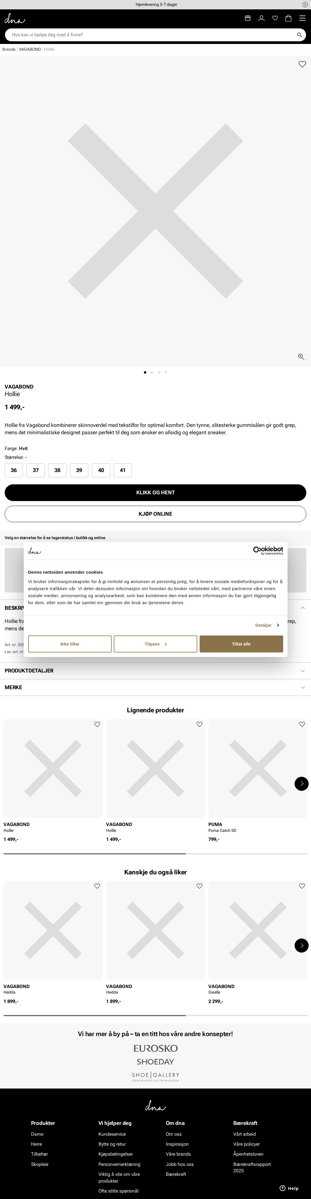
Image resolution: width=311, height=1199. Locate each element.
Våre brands (178, 1154)
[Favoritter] (275, 18)
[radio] (14, 470)
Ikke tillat (69, 643)
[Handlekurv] (288, 18)
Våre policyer (246, 1144)
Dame (37, 1134)
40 (101, 470)
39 (79, 470)
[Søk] (299, 34)
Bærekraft (176, 1174)
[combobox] (152, 35)
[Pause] (305, 4)
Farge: (16, 448)
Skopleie (39, 1164)
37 (36, 470)
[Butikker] (247, 18)
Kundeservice (112, 1134)
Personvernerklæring (119, 1164)
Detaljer (263, 625)
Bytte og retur (112, 1144)
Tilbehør (39, 1154)
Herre (36, 1144)
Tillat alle (241, 643)
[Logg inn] (261, 18)
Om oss (174, 1134)
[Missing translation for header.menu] (302, 18)
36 (14, 470)
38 (57, 470)
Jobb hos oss (180, 1164)
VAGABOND (30, 49)
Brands (9, 49)
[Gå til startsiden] (15, 18)
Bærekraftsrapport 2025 (252, 1167)
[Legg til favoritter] (302, 64)
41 (123, 470)
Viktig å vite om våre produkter (119, 1178)
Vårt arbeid (244, 1134)
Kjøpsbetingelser (115, 1154)
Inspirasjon (177, 1144)
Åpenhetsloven (248, 1154)
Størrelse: (14, 457)
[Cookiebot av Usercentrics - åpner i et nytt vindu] (257, 550)
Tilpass (156, 643)
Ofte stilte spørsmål (118, 1191)
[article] (53, 778)
